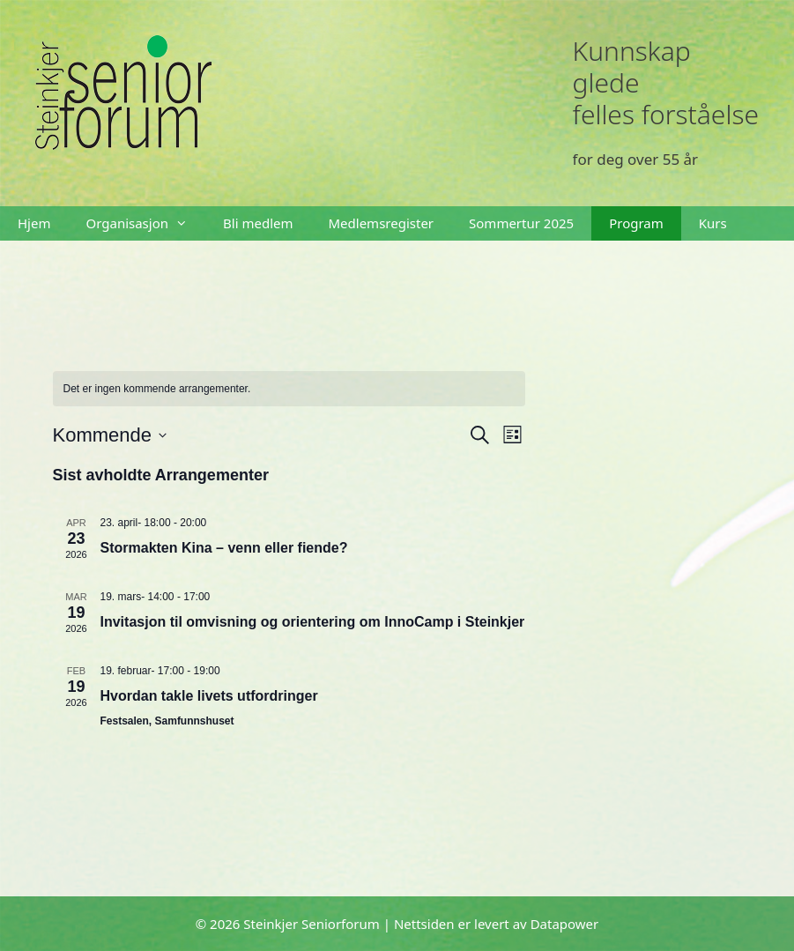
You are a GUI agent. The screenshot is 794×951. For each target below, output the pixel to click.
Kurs (713, 223)
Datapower (565, 923)
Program (636, 223)
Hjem (34, 223)
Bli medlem (258, 223)
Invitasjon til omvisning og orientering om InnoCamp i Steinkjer (312, 621)
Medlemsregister (381, 223)
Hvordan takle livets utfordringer (209, 695)
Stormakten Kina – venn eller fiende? (224, 547)
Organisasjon (145, 223)
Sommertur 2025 (521, 223)
